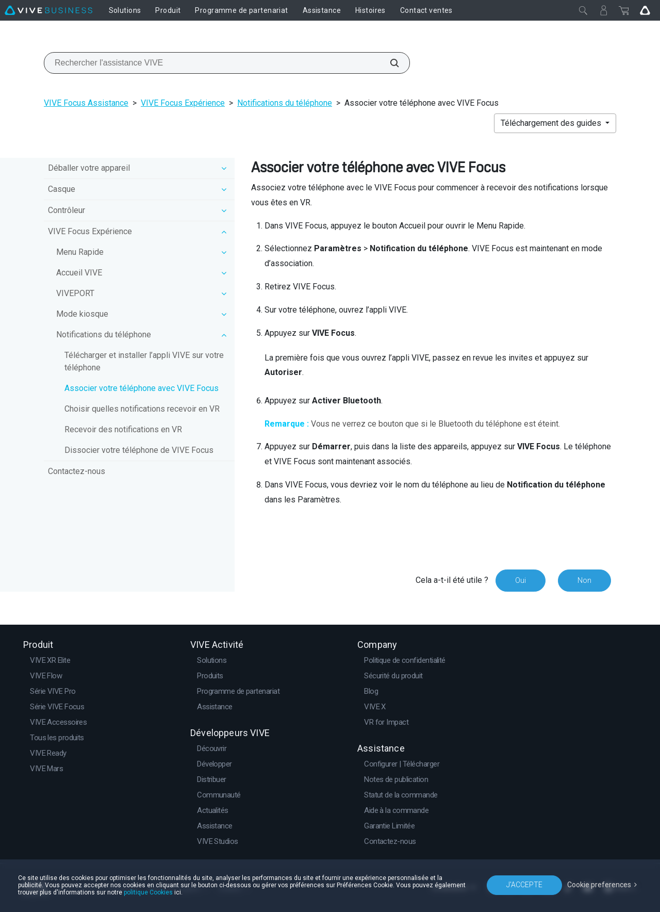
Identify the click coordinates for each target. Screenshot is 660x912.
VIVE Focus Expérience (183, 103)
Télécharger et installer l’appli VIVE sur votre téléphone (144, 361)
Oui (520, 580)
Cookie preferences (599, 885)
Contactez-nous (76, 471)
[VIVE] (48, 10)
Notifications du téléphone (284, 103)
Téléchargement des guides (552, 123)
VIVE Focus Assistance (86, 103)
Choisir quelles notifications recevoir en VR (142, 409)
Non (584, 580)
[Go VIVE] (645, 10)
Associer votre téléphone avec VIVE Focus (141, 388)
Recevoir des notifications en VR (123, 429)
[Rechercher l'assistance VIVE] (388, 63)
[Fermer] (583, 10)
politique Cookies (148, 892)
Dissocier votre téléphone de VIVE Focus (138, 450)
